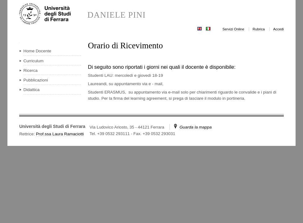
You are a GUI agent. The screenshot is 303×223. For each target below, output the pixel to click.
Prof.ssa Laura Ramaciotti (60, 134)
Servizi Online (233, 29)
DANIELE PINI (116, 15)
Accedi (278, 29)
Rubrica (258, 29)
